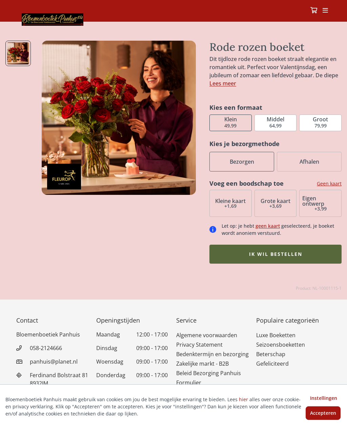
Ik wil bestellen (275, 254)
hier (243, 399)
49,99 (230, 122)
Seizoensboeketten (280, 344)
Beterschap (270, 354)
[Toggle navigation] (325, 11)
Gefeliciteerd (272, 363)
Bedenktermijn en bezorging (212, 354)
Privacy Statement (199, 344)
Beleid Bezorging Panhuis (208, 373)
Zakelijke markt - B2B (202, 363)
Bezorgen (242, 161)
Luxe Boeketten (275, 335)
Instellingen (323, 398)
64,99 (275, 122)
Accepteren (323, 413)
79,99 (320, 122)
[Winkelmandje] (314, 11)
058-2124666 (46, 348)
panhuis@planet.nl (54, 361)
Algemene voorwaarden (206, 335)
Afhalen (309, 161)
